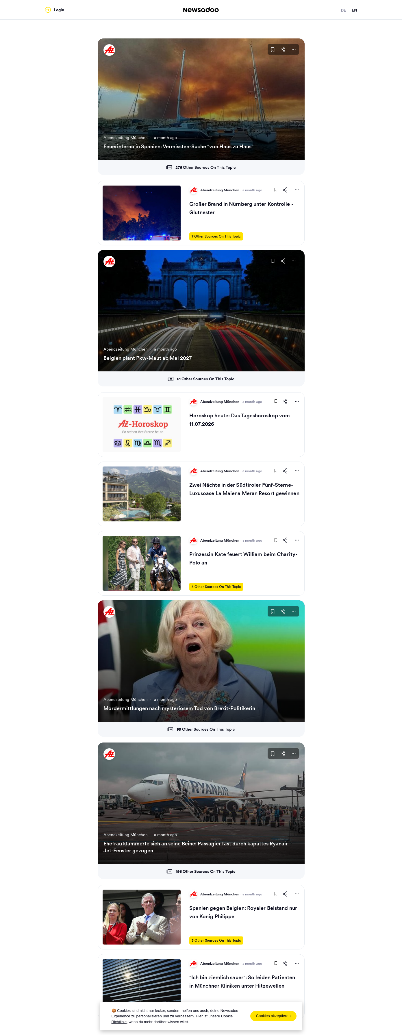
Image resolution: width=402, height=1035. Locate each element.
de (343, 10)
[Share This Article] (283, 49)
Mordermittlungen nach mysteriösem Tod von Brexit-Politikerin (179, 708)
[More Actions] (293, 49)
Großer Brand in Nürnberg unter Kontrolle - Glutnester (241, 208)
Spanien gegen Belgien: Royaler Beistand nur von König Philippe (243, 912)
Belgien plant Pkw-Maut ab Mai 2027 (147, 358)
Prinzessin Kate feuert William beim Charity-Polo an (243, 558)
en (354, 10)
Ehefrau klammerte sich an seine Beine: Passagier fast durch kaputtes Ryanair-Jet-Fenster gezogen (196, 846)
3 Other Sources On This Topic (216, 940)
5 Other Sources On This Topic (216, 586)
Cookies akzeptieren (273, 1016)
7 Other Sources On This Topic (216, 236)
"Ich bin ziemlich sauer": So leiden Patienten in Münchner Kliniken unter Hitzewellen (242, 981)
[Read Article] (142, 213)
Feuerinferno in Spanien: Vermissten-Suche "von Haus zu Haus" (178, 146)
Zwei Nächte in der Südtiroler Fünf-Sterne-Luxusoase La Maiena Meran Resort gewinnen (244, 489)
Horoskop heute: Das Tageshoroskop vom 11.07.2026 (239, 419)
